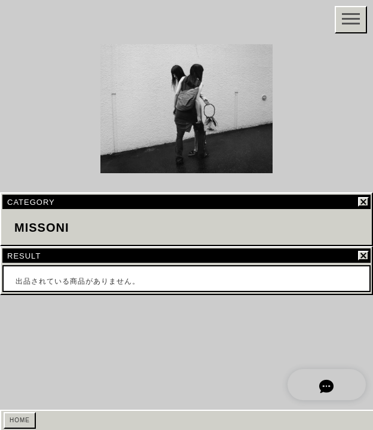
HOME (20, 420)
